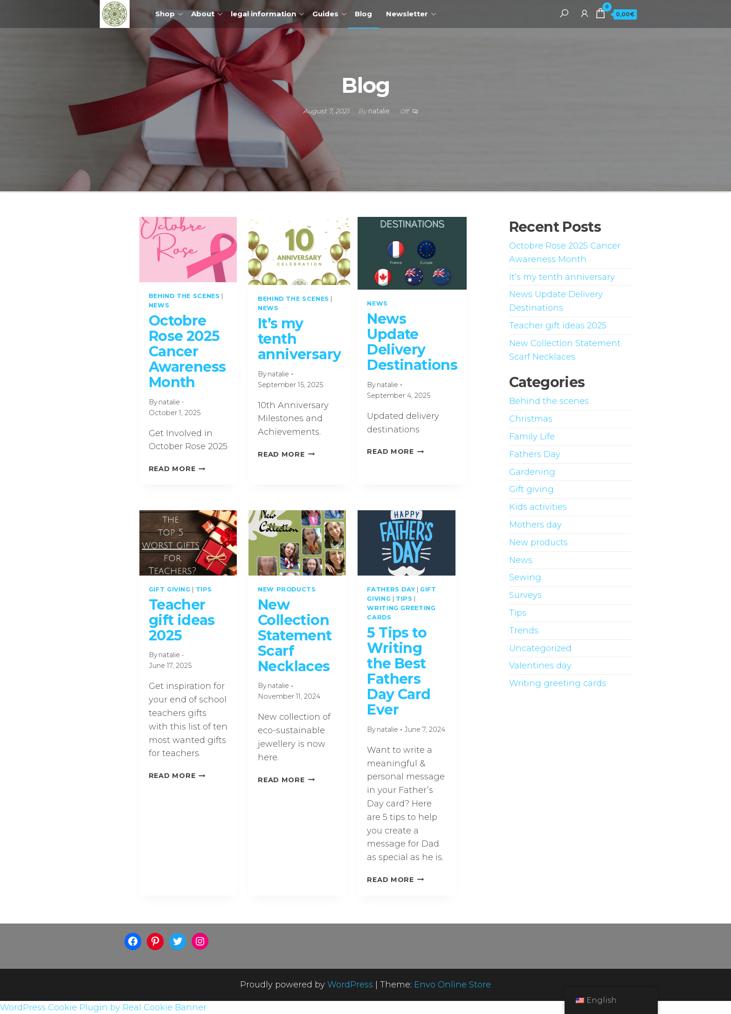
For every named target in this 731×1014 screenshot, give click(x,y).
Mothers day (535, 525)
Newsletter (407, 13)
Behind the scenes (184, 295)
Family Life (532, 436)
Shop (165, 13)
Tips (204, 589)
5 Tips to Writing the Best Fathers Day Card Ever (398, 671)
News (159, 305)
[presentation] (188, 249)
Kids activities (538, 507)
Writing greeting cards (557, 683)
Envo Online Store (452, 984)
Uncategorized (540, 648)
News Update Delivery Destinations (412, 342)
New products (287, 589)
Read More (177, 469)
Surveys (525, 595)
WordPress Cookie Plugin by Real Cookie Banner (103, 1007)
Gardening (532, 472)
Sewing (525, 577)
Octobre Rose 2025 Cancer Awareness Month (187, 351)
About (202, 13)
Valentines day (540, 665)
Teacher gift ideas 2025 (182, 620)
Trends (523, 630)
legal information (263, 13)
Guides (325, 13)
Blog (363, 13)
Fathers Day (391, 589)
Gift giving (170, 589)
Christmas (530, 419)
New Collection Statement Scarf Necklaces (295, 635)
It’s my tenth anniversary (562, 277)
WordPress (350, 984)
